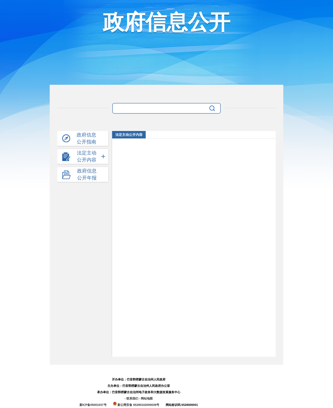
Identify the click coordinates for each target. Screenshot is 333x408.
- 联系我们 (131, 398)
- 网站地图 (146, 398)
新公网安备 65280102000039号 (136, 405)
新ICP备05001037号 (93, 405)
